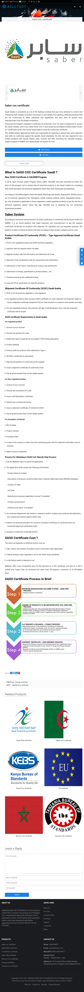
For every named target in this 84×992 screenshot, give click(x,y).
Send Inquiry (43, 150)
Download (47, 919)
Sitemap (44, 984)
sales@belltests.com (55, 948)
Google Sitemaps (54, 984)
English (5, 1)
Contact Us (47, 926)
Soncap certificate (21, 682)
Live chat (44, 155)
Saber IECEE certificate (9, 948)
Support (46, 922)
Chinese (14, 1)
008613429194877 (58, 952)
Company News (49, 915)
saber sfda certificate (9, 955)
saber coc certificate (9, 944)
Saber (46, 929)
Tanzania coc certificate (10, 966)
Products (47, 911)
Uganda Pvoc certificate (20, 685)
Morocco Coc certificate (10, 959)
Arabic (22, 1)
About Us (47, 908)
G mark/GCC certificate (9, 952)
